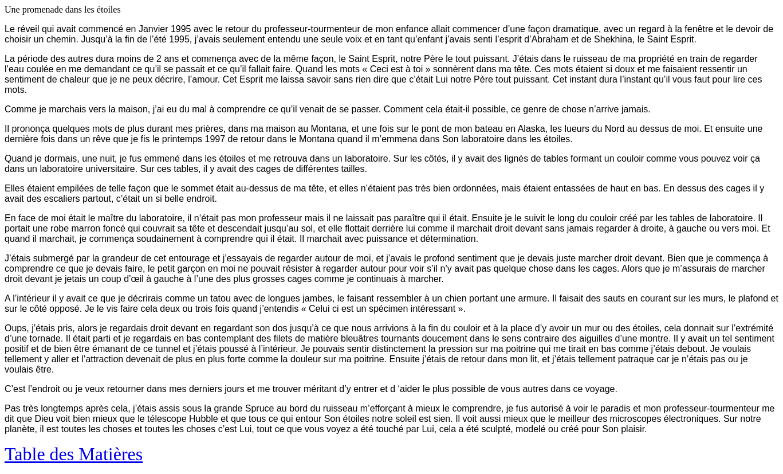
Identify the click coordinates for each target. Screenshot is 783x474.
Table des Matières (74, 454)
